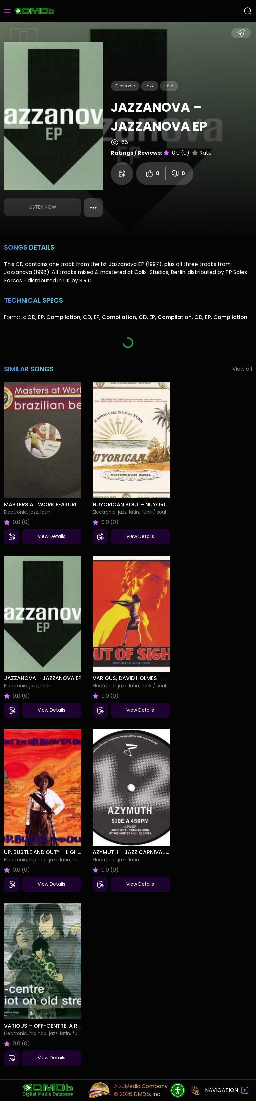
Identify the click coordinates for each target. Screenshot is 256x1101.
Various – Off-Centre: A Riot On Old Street (65, 1026)
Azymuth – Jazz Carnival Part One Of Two (153, 852)
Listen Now (42, 207)
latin (168, 86)
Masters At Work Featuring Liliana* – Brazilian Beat (78, 504)
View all (242, 369)
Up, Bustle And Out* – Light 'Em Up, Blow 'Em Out (72, 852)
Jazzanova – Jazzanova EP (42, 678)
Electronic (125, 86)
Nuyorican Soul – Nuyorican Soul (142, 504)
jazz (150, 86)
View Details (51, 536)
